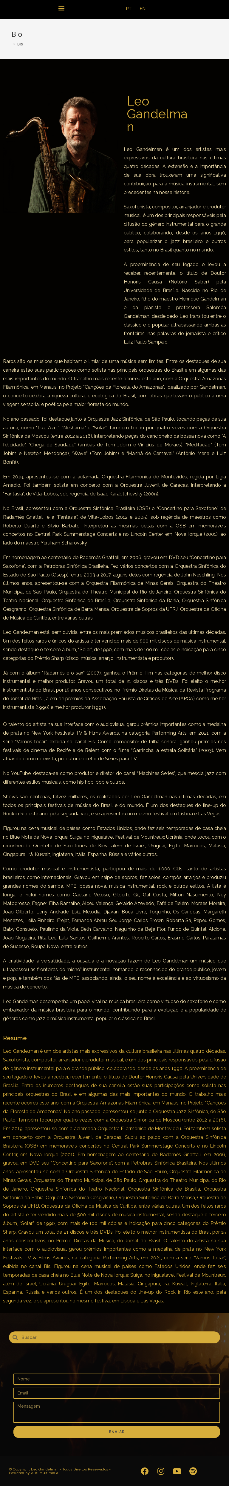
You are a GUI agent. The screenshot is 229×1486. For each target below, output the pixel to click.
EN (143, 9)
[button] (61, 8)
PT (128, 9)
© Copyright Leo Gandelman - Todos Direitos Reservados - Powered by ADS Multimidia (60, 1471)
